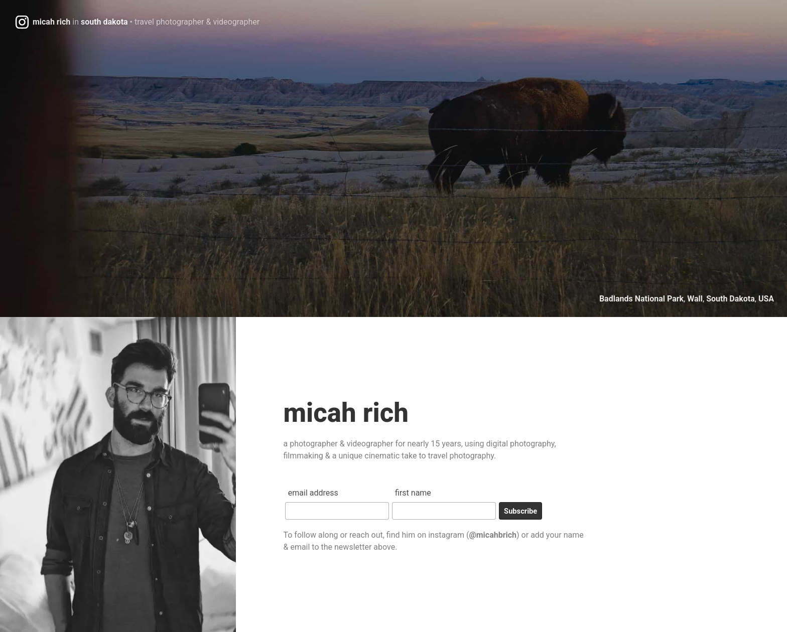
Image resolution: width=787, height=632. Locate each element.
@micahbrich (492, 535)
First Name (413, 493)
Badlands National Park (641, 298)
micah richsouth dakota (146, 22)
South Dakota (730, 298)
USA (766, 298)
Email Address (313, 493)
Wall (695, 298)
